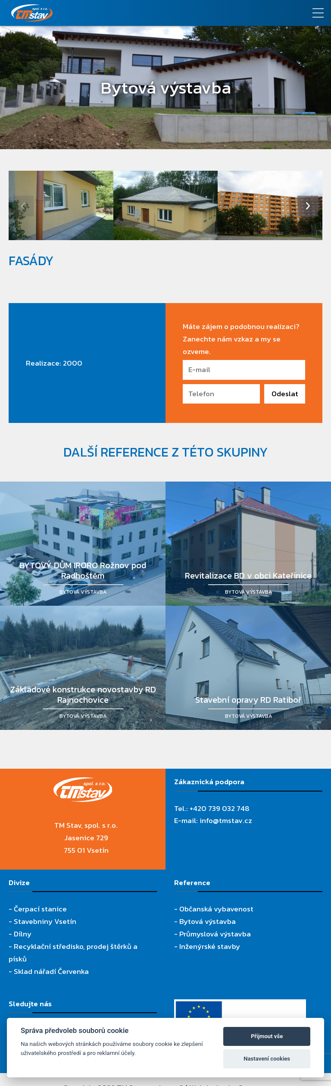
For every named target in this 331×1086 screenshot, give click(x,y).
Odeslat (285, 393)
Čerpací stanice (40, 908)
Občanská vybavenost (216, 908)
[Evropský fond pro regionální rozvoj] (240, 1005)
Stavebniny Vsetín (45, 921)
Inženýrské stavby (209, 946)
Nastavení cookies (267, 1058)
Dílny (22, 933)
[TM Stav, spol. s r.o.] (124, 13)
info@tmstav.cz (226, 820)
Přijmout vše (267, 1036)
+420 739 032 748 (220, 808)
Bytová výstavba (207, 921)
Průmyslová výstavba (215, 933)
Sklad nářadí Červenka (51, 971)
